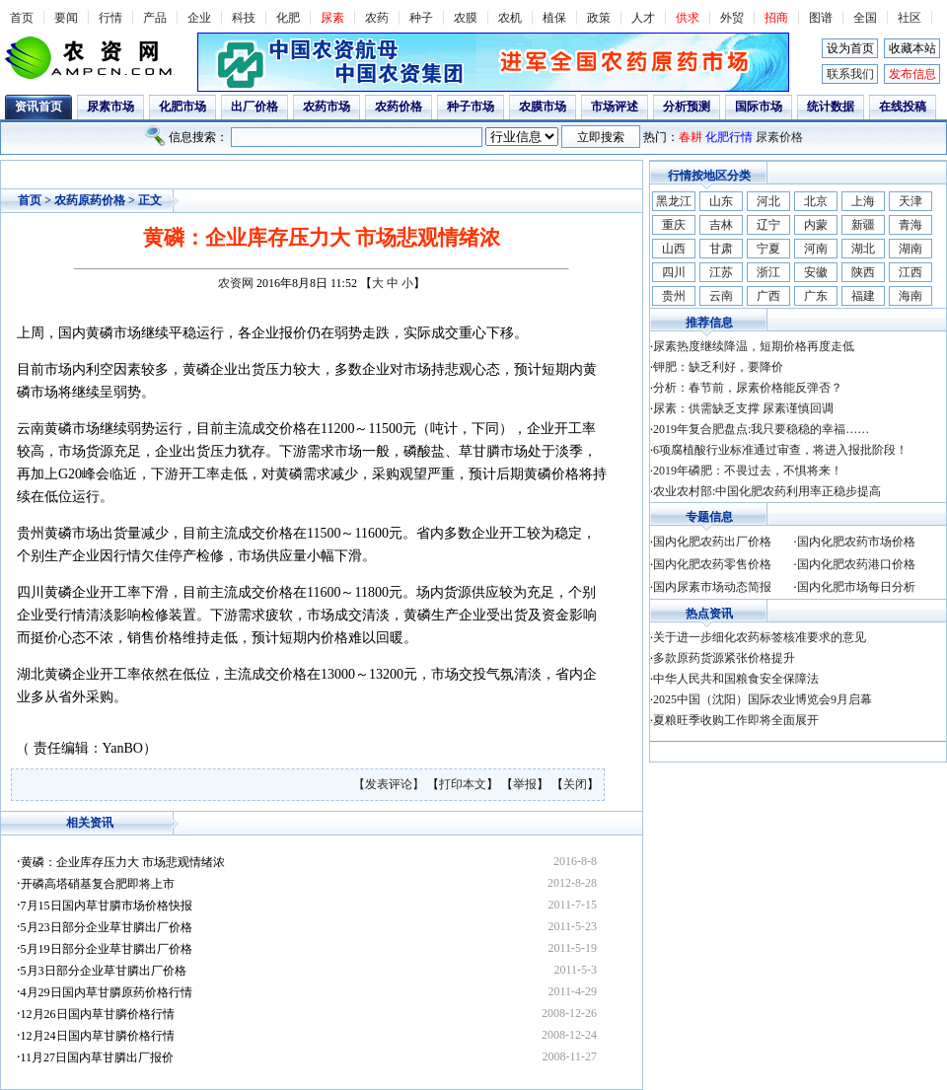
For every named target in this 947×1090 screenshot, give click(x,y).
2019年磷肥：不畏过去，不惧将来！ (747, 470)
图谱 (821, 18)
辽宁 (768, 225)
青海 (910, 225)
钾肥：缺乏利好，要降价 (718, 367)
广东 (816, 296)
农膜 (465, 18)
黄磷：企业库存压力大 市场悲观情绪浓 (123, 862)
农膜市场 (542, 106)
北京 (816, 201)
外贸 (732, 18)
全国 (865, 18)
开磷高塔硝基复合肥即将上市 (98, 884)
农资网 (236, 283)
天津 (910, 201)
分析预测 (686, 106)
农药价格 (398, 106)
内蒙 (816, 225)
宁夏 (768, 248)
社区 (909, 18)
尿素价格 (779, 137)
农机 (510, 18)
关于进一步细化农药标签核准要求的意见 (759, 637)
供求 (687, 18)
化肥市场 (182, 106)
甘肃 (721, 248)
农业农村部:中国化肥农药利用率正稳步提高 (767, 491)
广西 (768, 296)
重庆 (674, 225)
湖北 (863, 248)
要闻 (66, 18)
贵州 (674, 296)
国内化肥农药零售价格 (712, 564)
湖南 (910, 248)
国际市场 (758, 106)
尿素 (332, 18)
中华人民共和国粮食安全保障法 (736, 679)
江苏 (721, 272)
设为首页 (850, 48)
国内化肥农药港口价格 (856, 564)
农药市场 (326, 106)
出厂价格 (254, 106)
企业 (199, 18)
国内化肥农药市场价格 (856, 541)
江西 (910, 272)
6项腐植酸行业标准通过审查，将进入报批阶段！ (780, 450)
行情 (110, 18)
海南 (910, 296)
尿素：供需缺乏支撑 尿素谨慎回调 (743, 408)
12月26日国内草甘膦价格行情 (98, 1014)
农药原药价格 (89, 200)
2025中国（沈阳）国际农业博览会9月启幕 (762, 699)
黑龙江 (674, 201)
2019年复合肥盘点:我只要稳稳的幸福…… (761, 429)
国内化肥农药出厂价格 (712, 541)
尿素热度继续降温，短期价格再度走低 (753, 346)
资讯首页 (38, 106)
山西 (674, 248)
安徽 (816, 272)
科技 (243, 18)
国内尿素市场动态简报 (712, 587)
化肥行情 (729, 137)
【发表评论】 (390, 784)
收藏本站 (912, 48)
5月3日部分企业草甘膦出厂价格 (103, 971)
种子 (421, 18)
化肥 (288, 18)
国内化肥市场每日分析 (856, 587)
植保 (554, 18)
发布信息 (912, 74)
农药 (377, 18)
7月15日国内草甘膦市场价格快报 (106, 905)
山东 (721, 201)
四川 (674, 272)
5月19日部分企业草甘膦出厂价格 (106, 949)
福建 (863, 296)
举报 (525, 784)
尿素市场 (110, 106)
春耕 (690, 137)
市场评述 (614, 106)
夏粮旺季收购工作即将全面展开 (736, 720)
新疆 (863, 225)
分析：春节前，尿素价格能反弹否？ (747, 388)
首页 (22, 18)
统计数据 (830, 106)
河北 (768, 201)
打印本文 (462, 784)
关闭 (575, 784)
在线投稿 (902, 106)
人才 (643, 18)
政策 (599, 18)
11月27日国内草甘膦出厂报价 (98, 1057)
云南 (721, 296)
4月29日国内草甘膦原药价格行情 (106, 992)
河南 (816, 248)
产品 (155, 18)
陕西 (863, 272)
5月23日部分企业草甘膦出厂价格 (106, 927)
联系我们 (850, 74)
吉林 (721, 225)
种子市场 (470, 106)
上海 (863, 201)
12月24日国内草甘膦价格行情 (98, 1036)
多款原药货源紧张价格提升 (724, 658)
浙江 (768, 272)
